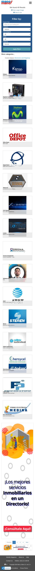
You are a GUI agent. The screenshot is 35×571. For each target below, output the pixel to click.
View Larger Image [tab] (17, 10)
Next (27, 542)
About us (21, 557)
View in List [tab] (17, 12)
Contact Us (9, 561)
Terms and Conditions (12, 568)
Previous (9, 542)
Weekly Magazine (11, 557)
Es (5, 564)
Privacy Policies (24, 568)
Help (27, 557)
